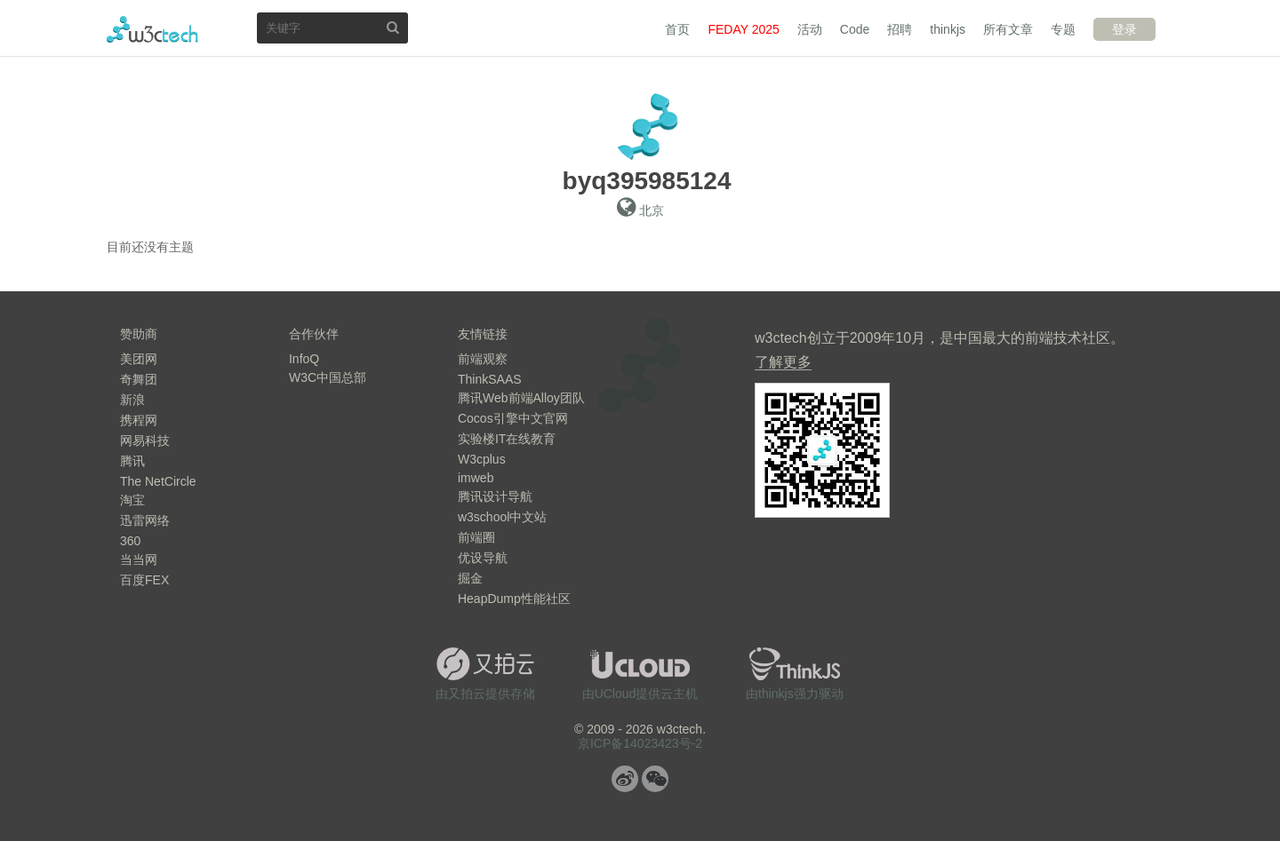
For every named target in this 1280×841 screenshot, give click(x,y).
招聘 (899, 29)
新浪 (132, 400)
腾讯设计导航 (495, 496)
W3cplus (482, 459)
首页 (677, 29)
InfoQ (304, 359)
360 (130, 541)
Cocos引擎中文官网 (513, 418)
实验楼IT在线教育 (507, 439)
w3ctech (152, 29)
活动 (809, 29)
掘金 (470, 578)
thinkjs (947, 29)
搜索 (392, 27)
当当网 (138, 559)
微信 (655, 779)
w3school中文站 (502, 517)
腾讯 (132, 461)
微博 (625, 779)
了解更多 (783, 361)
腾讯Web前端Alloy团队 (521, 398)
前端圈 (476, 537)
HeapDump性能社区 (514, 598)
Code (854, 29)
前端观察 (483, 359)
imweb (475, 478)
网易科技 (145, 440)
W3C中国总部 (327, 377)
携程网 (138, 420)
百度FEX (144, 580)
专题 (1063, 29)
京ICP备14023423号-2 (640, 743)
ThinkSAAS (490, 379)
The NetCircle (158, 481)
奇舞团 (138, 379)
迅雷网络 (145, 520)
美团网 (138, 359)
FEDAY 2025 (743, 29)
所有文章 (1008, 29)
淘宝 (132, 500)
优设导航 (483, 558)
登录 (1124, 29)
